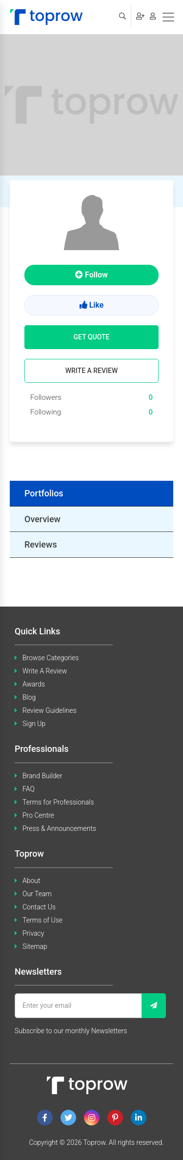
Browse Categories (50, 658)
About (31, 881)
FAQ (28, 789)
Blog (29, 697)
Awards (33, 684)
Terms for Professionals (58, 802)
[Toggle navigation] (168, 17)
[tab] (91, 494)
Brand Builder (42, 776)
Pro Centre (38, 815)
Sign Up (33, 723)
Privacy (33, 933)
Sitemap (34, 946)
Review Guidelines (49, 710)
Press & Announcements (59, 828)
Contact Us (39, 907)
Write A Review (44, 671)
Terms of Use (42, 920)
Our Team (37, 894)
